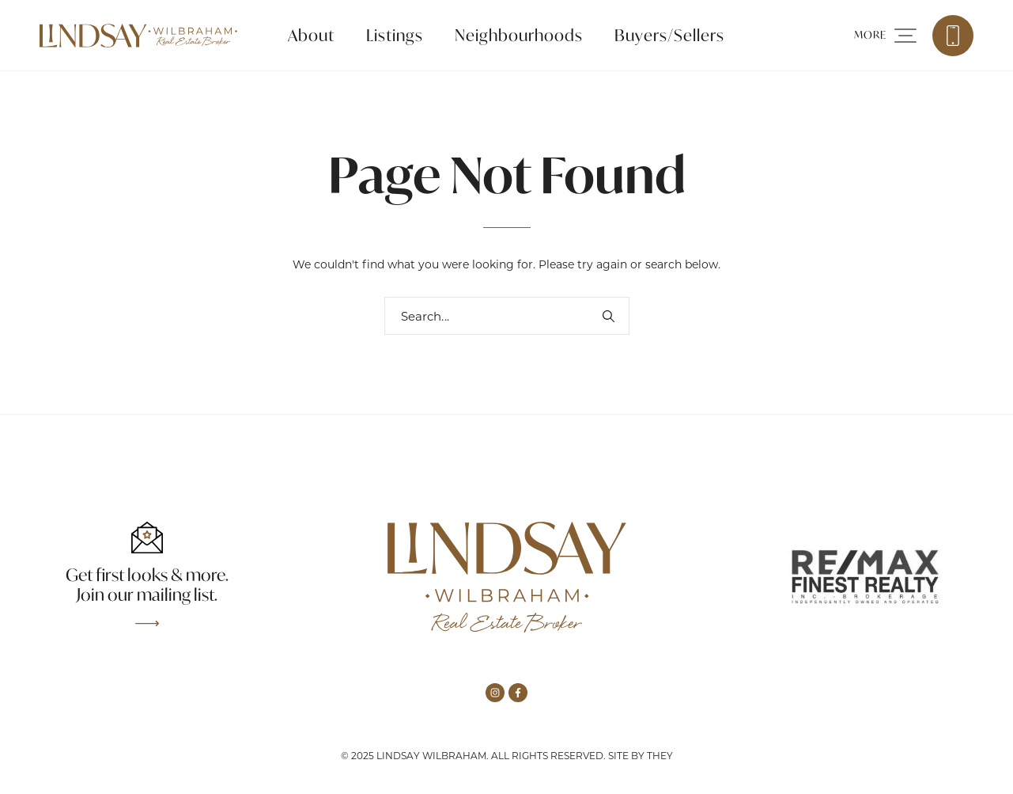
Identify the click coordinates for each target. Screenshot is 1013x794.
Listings (394, 35)
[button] (885, 36)
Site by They (640, 756)
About (311, 35)
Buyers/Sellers (669, 35)
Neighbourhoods (519, 35)
